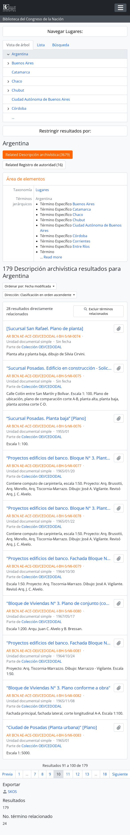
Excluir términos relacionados (98, 311)
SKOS (10, 791)
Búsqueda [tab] (60, 44)
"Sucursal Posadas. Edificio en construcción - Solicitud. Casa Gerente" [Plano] (59, 368)
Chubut (18, 90)
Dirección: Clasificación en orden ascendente (38, 295)
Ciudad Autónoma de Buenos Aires (41, 99)
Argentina (20, 54)
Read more (53, 257)
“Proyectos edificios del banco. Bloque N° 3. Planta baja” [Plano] (59, 458)
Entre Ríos (81, 246)
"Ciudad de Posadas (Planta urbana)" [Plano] (51, 727)
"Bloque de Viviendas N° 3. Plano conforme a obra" (58, 688)
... (13, 117)
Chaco (17, 81)
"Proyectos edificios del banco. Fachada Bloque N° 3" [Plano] (59, 558)
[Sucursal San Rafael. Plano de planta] (44, 328)
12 (78, 774)
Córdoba (19, 108)
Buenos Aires (23, 63)
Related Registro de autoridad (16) (34, 164)
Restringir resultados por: (65, 131)
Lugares (42, 189)
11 (68, 774)
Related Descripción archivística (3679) (38, 154)
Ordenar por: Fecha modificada (28, 286)
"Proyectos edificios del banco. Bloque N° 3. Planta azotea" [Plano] (59, 508)
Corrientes (81, 241)
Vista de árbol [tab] (17, 44)
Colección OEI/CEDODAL (41, 346)
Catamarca (21, 72)
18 (105, 774)
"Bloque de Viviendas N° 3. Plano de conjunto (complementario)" (59, 603)
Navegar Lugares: (65, 31)
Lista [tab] (41, 44)
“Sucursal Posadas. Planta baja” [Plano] (46, 418)
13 (87, 774)
